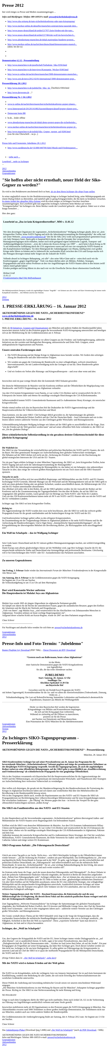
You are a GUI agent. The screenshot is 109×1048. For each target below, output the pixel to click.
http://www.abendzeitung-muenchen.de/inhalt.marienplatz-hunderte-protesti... (41, 40)
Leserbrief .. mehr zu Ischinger (15, 161)
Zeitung (5, 299)
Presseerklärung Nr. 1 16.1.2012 (17, 97)
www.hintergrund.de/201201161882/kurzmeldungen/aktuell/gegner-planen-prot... (43, 109)
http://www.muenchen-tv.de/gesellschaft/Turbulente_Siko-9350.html (37, 65)
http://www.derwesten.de (18, 92)
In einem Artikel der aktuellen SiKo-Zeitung (21, 201)
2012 (4, 168)
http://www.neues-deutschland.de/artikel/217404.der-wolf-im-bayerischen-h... (41, 35)
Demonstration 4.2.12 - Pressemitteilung (20, 60)
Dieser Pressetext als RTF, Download (59, 650)
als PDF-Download (88, 1030)
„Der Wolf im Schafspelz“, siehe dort (39, 958)
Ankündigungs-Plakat (15, 1030)
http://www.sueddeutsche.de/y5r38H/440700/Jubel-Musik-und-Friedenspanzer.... (43, 148)
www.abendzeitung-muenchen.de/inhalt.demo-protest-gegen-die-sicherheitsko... (42, 122)
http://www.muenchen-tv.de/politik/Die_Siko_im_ (29, 88)
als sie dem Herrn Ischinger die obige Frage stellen (73, 191)
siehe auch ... (14, 157)
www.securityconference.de (34, 237)
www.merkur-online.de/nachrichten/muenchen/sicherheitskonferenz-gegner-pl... (42, 127)
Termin (5, 729)
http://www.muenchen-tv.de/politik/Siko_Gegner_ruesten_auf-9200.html (39, 131)
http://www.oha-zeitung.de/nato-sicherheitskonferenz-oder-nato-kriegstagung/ (41, 21)
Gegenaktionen (8, 173)
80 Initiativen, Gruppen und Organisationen (29, 328)
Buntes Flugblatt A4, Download (16, 650)
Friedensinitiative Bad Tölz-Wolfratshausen (22, 278)
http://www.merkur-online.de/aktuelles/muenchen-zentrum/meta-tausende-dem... (42, 26)
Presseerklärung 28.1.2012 (14, 83)
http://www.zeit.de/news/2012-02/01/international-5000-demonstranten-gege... (42, 79)
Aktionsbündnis (9, 171)
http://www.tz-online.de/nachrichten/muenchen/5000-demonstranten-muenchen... (43, 74)
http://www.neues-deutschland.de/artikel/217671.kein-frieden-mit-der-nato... (41, 30)
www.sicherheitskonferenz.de (18, 316)
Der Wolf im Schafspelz (62, 1030)
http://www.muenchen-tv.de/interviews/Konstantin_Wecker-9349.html (38, 69)
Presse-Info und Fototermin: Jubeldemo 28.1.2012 (24, 143)
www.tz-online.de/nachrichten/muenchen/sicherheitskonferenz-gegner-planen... (42, 104)
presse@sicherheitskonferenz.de (63, 17)
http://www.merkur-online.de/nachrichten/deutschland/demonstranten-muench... (42, 44)
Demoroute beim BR (17, 113)
